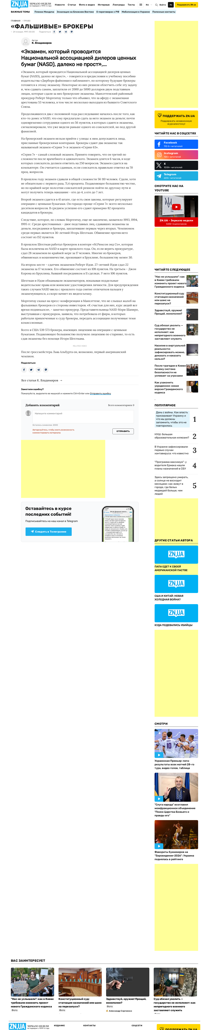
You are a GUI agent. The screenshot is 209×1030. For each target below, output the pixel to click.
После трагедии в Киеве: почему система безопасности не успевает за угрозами (170, 370)
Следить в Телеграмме (48, 531)
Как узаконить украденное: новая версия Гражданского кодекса (169, 387)
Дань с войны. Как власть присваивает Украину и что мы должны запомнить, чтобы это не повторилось (172, 419)
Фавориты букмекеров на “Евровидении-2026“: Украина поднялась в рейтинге (174, 855)
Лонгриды (119, 4)
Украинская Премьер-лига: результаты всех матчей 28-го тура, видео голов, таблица (174, 764)
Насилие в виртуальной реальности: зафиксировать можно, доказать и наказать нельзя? (170, 352)
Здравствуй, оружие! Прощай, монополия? (168, 312)
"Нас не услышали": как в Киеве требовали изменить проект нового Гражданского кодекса (171, 281)
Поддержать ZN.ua (186, 5)
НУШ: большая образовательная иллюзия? (172, 436)
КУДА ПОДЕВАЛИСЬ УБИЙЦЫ (173, 625)
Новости (60, 4)
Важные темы (20, 12)
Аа (171, 5)
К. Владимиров (42, 42)
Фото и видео (87, 4)
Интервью (104, 4)
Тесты (131, 4)
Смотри (161, 723)
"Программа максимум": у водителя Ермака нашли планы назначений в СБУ (171, 465)
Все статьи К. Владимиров (39, 380)
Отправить (123, 431)
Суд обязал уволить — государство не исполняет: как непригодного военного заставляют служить (170, 332)
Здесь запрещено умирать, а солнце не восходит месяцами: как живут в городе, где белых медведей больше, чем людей (171, 485)
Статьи (72, 4)
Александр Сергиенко (120, 1011)
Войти (163, 5)
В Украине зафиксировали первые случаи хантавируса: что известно (172, 450)
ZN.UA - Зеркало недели (176, 220)
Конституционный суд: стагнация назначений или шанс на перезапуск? (169, 298)
